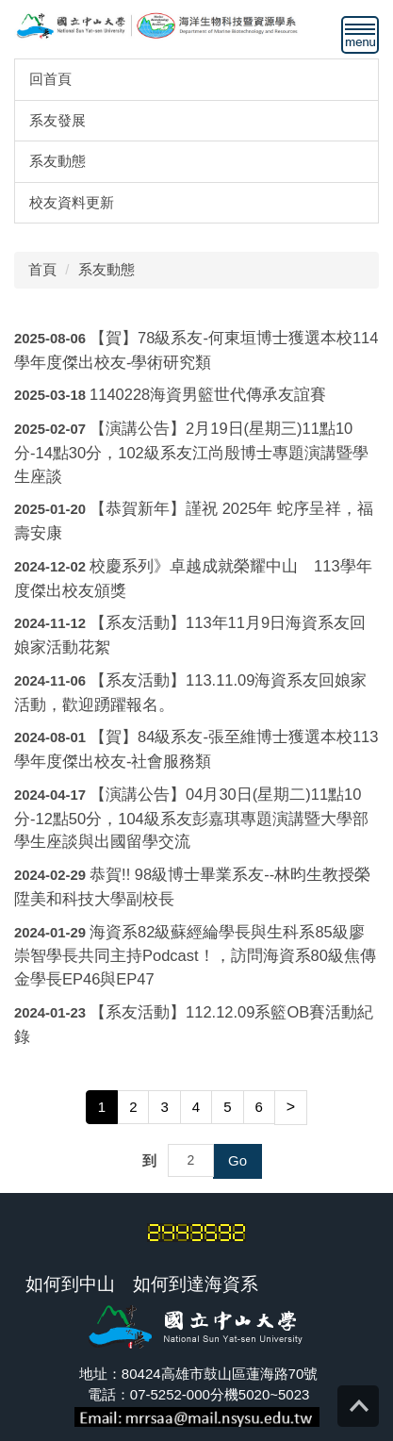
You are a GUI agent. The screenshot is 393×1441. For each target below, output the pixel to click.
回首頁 (50, 79)
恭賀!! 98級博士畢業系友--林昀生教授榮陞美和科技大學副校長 (192, 886)
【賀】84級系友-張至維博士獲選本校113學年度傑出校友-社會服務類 (196, 749)
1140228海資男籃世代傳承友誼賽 (208, 394)
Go (237, 1160)
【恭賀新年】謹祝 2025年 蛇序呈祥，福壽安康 (193, 520)
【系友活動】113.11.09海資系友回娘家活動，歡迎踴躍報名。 (190, 692)
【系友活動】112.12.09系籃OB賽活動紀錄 (193, 1024)
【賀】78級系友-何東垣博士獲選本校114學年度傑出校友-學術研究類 (196, 350)
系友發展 (57, 120)
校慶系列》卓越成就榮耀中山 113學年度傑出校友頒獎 (193, 578)
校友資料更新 (71, 202)
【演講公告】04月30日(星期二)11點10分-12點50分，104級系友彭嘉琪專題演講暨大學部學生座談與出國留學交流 (191, 818)
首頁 (42, 269)
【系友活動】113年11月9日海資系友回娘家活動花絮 (190, 634)
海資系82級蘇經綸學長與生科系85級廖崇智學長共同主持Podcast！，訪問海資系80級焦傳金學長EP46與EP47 (195, 955)
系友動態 (57, 161)
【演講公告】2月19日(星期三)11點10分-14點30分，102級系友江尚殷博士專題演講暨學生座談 (191, 452)
